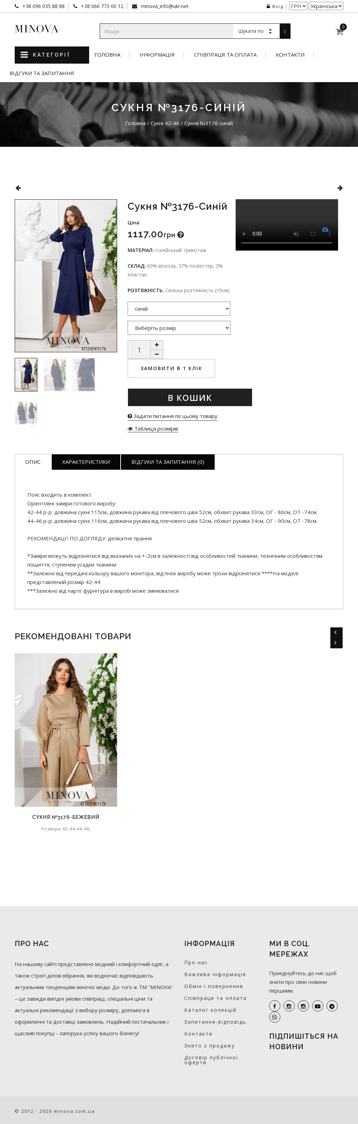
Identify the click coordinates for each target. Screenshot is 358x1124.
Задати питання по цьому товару (172, 415)
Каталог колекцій (210, 1010)
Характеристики (86, 461)
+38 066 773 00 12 (101, 6)
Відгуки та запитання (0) (167, 461)
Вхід (275, 6)
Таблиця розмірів (153, 428)
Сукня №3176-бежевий (66, 817)
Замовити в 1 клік (171, 368)
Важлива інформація (215, 974)
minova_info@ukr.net (163, 6)
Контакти (290, 54)
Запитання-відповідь (215, 1021)
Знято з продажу (209, 1045)
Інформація (157, 54)
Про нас (196, 962)
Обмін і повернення (213, 986)
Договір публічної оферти (211, 1060)
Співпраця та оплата (225, 54)
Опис (33, 461)
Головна (107, 54)
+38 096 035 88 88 (43, 6)
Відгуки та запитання (41, 73)
